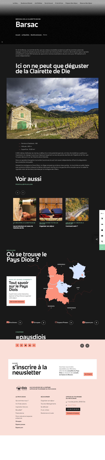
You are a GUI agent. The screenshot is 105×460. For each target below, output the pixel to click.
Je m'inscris (86, 373)
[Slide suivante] (23, 193)
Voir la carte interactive (19, 301)
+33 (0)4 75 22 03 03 (75, 409)
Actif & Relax (38, 3)
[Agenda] (102, 230)
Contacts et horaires (75, 414)
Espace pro (87, 323)
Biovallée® (19, 409)
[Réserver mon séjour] (102, 224)
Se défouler (44, 406)
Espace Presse (61, 323)
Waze (74, 404)
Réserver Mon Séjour (86, 3)
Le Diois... (15, 3)
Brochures (12, 323)
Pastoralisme (20, 412)
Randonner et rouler (47, 412)
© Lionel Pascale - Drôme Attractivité (3, 41)
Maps (69, 404)
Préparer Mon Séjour (72, 3)
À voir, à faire (45, 409)
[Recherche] (102, 241)
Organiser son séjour (47, 400)
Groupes (36, 323)
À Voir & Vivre (59, 3)
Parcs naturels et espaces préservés (24, 416)
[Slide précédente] (18, 193)
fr (101, 213)
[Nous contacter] (102, 236)
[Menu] (102, 247)
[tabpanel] (52, 212)
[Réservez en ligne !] (102, 218)
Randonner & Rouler (26, 3)
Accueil (18, 35)
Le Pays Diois (25, 35)
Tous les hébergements (48, 403)
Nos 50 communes (36, 35)
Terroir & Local (49, 3)
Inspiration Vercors (22, 406)
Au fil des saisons (21, 403)
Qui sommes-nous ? (22, 400)
